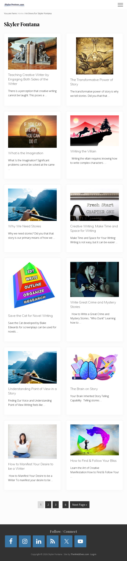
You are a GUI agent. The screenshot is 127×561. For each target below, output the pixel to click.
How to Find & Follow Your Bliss (93, 460)
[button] (120, 5)
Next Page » (79, 505)
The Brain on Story (84, 389)
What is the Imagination (25, 153)
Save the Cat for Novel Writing (30, 316)
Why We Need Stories (24, 226)
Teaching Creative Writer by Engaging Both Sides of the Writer (28, 79)
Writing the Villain (83, 151)
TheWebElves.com (80, 554)
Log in (93, 554)
